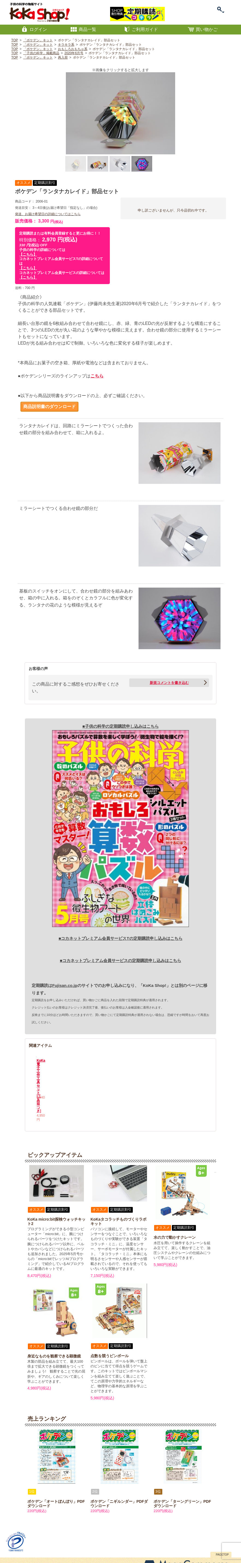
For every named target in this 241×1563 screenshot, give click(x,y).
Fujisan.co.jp (64, 985)
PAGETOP (222, 1528)
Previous (32, 1064)
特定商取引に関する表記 (48, 1538)
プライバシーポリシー (84, 1538)
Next (208, 1064)
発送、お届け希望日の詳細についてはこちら (48, 214)
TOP (14, 40)
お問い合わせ (18, 1538)
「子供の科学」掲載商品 (41, 53)
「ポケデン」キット (38, 40)
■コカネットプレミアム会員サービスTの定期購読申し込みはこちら (120, 938)
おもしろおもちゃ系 (72, 49)
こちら (97, 376)
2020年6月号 (73, 53)
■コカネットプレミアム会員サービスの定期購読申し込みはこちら (120, 960)
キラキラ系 (66, 45)
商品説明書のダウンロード (49, 406)
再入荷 (63, 57)
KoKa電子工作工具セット (58, 1086)
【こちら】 (28, 254)
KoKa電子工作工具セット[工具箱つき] (99, 1087)
